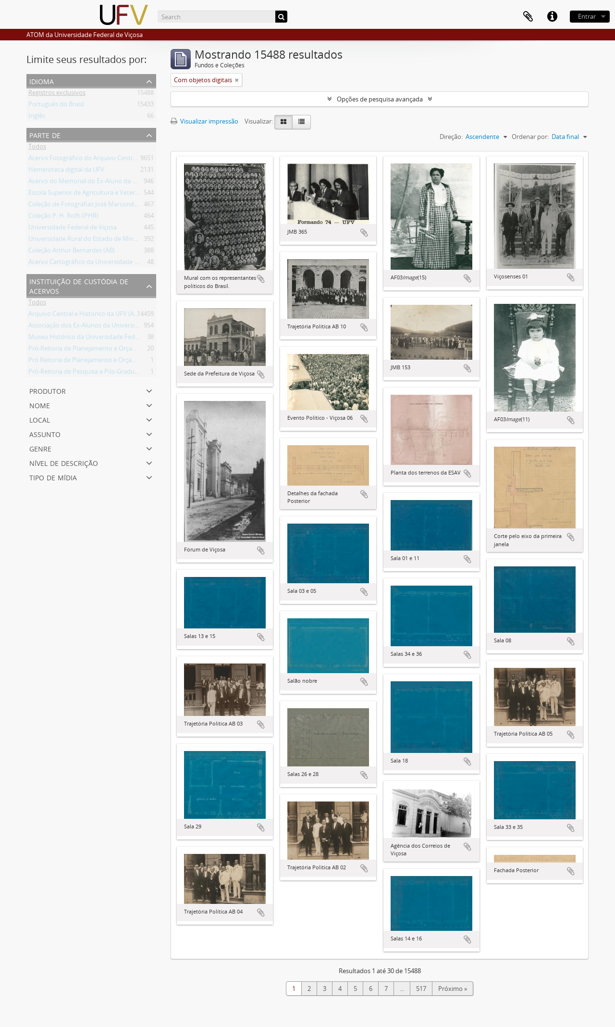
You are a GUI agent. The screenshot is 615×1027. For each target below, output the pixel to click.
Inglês (36, 117)
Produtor (47, 390)
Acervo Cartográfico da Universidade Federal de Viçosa (106, 263)
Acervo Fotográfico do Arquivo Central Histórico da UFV (107, 159)
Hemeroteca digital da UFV (66, 171)
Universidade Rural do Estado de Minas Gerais (93, 240)
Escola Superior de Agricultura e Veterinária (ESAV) (99, 194)
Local (39, 419)
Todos (37, 148)
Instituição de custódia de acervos (78, 285)
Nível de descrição (63, 462)
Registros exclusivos (57, 94)
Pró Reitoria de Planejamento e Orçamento (89, 361)
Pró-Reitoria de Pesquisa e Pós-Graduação (88, 373)
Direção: (451, 136)
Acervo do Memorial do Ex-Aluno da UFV (86, 182)
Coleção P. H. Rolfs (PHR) (63, 217)
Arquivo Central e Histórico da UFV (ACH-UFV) (93, 315)
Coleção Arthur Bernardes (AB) (71, 252)
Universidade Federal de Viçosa (72, 229)
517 (421, 988)
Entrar (587, 16)
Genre (40, 447)
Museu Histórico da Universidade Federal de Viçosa (101, 338)
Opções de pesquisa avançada (380, 99)
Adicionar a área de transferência (261, 279)
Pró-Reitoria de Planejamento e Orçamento (89, 350)
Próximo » (452, 988)
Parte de (45, 134)
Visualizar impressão (204, 121)
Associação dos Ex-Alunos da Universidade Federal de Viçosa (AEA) (122, 327)
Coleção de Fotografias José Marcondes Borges (94, 205)
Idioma (41, 80)
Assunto (45, 433)
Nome (39, 404)
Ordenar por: (530, 136)
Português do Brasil (56, 105)
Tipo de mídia (53, 476)
